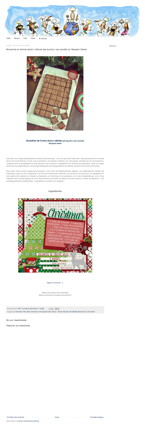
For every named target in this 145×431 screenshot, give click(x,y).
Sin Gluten (91, 312)
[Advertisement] (55, 396)
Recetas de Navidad (70, 312)
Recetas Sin (82, 312)
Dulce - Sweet (57, 312)
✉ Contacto (43, 39)
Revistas (17, 38)
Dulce (25, 38)
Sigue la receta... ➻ (55, 282)
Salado (33, 38)
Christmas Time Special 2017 (41, 312)
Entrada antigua (96, 417)
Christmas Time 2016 (22, 312)
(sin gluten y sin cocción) (55, 141)
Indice (8, 38)
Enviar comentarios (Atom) (28, 421)
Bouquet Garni (55, 143)
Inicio (57, 417)
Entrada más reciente (15, 417)
